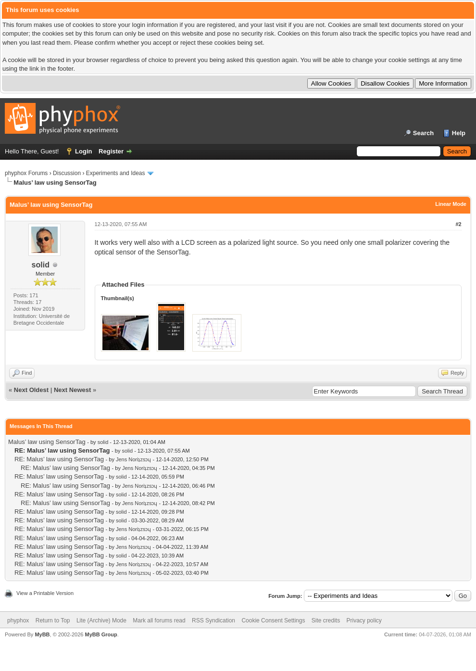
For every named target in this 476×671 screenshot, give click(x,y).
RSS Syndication (213, 620)
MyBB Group (101, 634)
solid (41, 265)
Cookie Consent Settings (273, 620)
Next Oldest (31, 389)
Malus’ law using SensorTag (47, 441)
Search (423, 133)
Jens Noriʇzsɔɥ (133, 459)
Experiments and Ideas (115, 173)
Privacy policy (364, 620)
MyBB (42, 634)
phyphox (18, 620)
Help (458, 133)
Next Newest (72, 389)
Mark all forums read (159, 620)
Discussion (67, 173)
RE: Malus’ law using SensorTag (59, 459)
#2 (458, 224)
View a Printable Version (45, 593)
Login (83, 151)
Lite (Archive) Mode (101, 620)
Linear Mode (450, 204)
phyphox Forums (26, 173)
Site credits (326, 620)
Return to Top (53, 620)
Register (111, 151)
